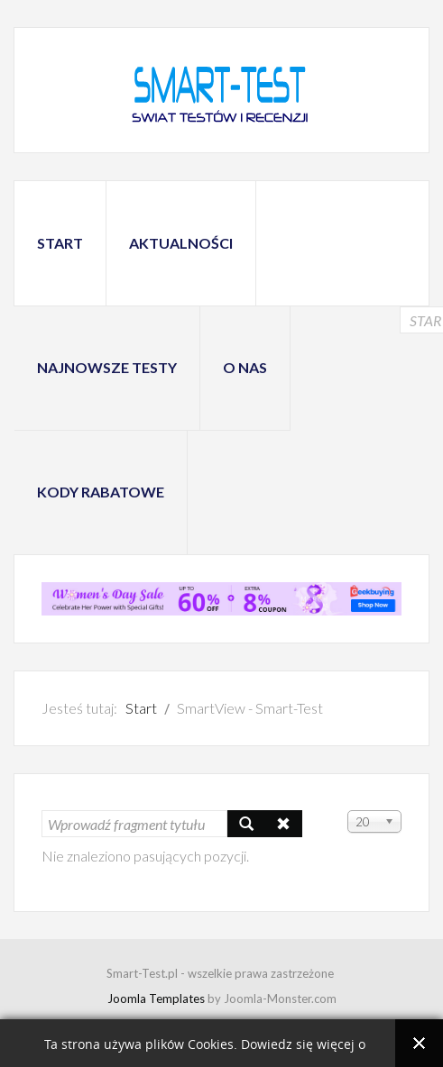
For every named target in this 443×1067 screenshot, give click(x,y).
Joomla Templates (156, 998)
